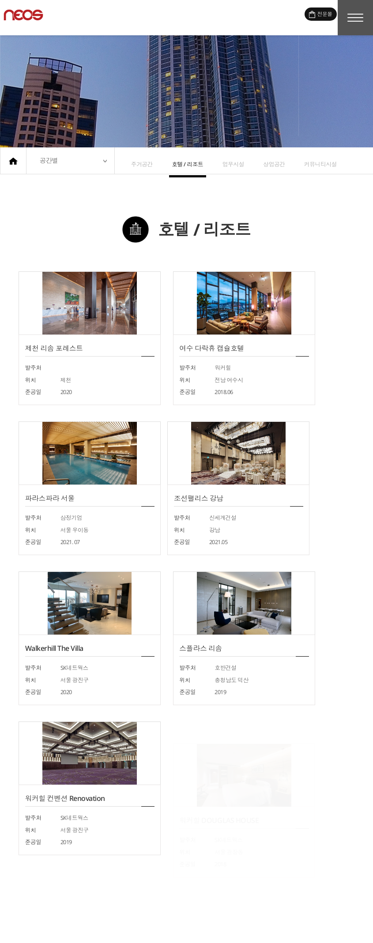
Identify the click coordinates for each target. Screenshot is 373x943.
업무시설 (227, 160)
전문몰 (313, 17)
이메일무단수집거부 (326, 926)
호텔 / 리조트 (184, 160)
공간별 (49, 160)
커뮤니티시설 (308, 160)
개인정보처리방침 (265, 926)
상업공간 (264, 160)
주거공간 (140, 160)
